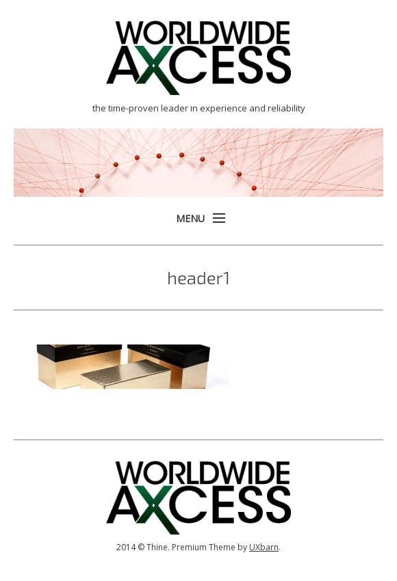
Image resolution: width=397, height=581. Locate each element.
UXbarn (264, 547)
